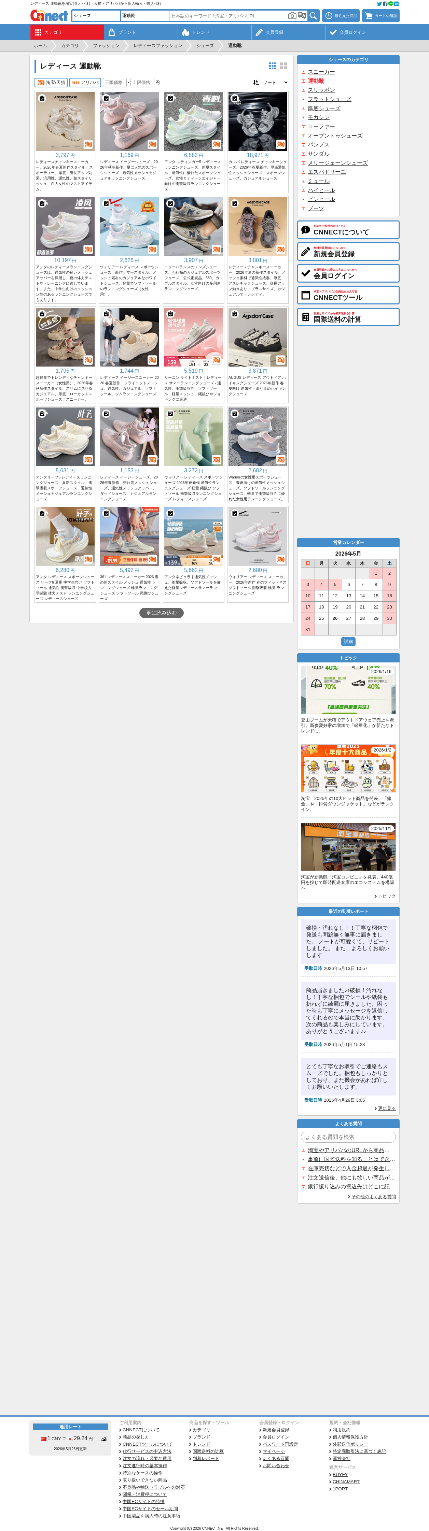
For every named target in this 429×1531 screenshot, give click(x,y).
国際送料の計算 (208, 1451)
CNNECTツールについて (148, 1444)
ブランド (201, 1437)
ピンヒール (321, 199)
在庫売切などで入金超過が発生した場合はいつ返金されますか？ (351, 1168)
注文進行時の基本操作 (145, 1465)
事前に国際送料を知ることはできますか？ (351, 1159)
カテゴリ (201, 1429)
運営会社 (341, 1458)
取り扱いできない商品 (145, 1480)
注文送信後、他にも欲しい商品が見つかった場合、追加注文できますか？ (351, 1178)
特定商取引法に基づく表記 (359, 1451)
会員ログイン (276, 1437)
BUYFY (340, 1474)
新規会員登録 (276, 1429)
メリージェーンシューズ (338, 163)
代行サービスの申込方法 (147, 1451)
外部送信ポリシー (350, 1444)
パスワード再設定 (280, 1444)
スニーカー (321, 72)
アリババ (85, 82)
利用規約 (341, 1429)
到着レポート (206, 1458)
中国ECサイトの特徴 (144, 1501)
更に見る (387, 1108)
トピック (387, 896)
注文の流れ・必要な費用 (147, 1458)
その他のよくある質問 (373, 1196)
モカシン (319, 117)
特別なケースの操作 (143, 1472)
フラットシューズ (329, 99)
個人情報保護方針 (350, 1437)
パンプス (319, 144)
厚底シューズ (324, 108)
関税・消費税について (145, 1494)
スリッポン (321, 90)
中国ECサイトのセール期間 (150, 1508)
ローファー (321, 126)
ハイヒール (321, 190)
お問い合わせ (276, 1465)
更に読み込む (161, 613)
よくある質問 (276, 1458)
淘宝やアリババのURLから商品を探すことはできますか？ (351, 1150)
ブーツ (316, 208)
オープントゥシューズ (335, 136)
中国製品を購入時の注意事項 (151, 1515)
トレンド (201, 1444)
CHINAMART (346, 1481)
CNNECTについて (141, 1429)
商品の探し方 (136, 1437)
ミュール (319, 181)
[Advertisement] (161, 674)
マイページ (274, 1451)
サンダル (319, 154)
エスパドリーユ (327, 172)
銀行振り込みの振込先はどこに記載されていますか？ (351, 1186)
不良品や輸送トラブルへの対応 (154, 1487)
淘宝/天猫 (51, 82)
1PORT (340, 1488)
